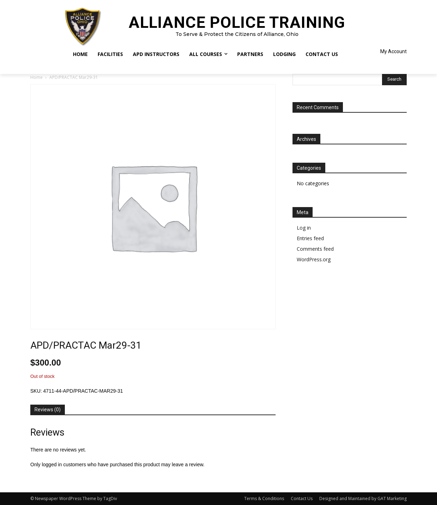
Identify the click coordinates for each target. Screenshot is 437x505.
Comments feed (315, 248)
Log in (304, 227)
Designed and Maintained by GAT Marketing (363, 498)
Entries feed (310, 238)
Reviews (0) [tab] (48, 409)
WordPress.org (314, 259)
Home (36, 77)
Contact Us (302, 498)
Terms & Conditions (264, 498)
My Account (393, 51)
